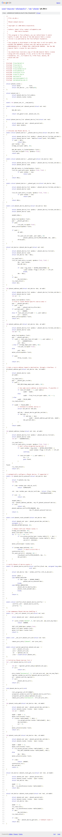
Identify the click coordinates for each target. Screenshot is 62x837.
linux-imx (10, 9)
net (30, 9)
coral (4, 9)
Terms (21, 834)
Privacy (16, 834)
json (58, 834)
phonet (36, 9)
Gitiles (11, 834)
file (38, 13)
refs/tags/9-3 (21, 9)
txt (54, 834)
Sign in (58, 3)
